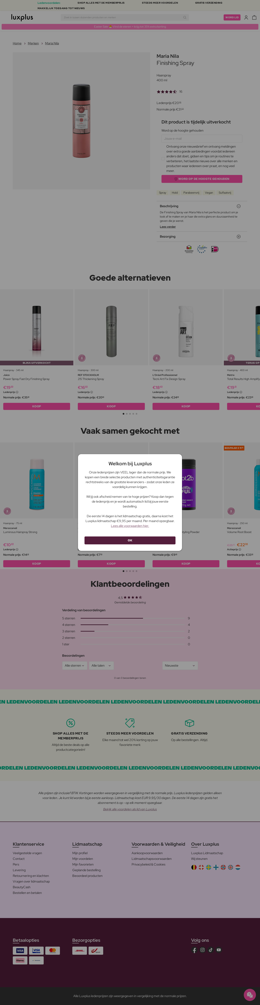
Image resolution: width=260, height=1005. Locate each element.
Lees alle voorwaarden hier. (130, 526)
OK (130, 540)
